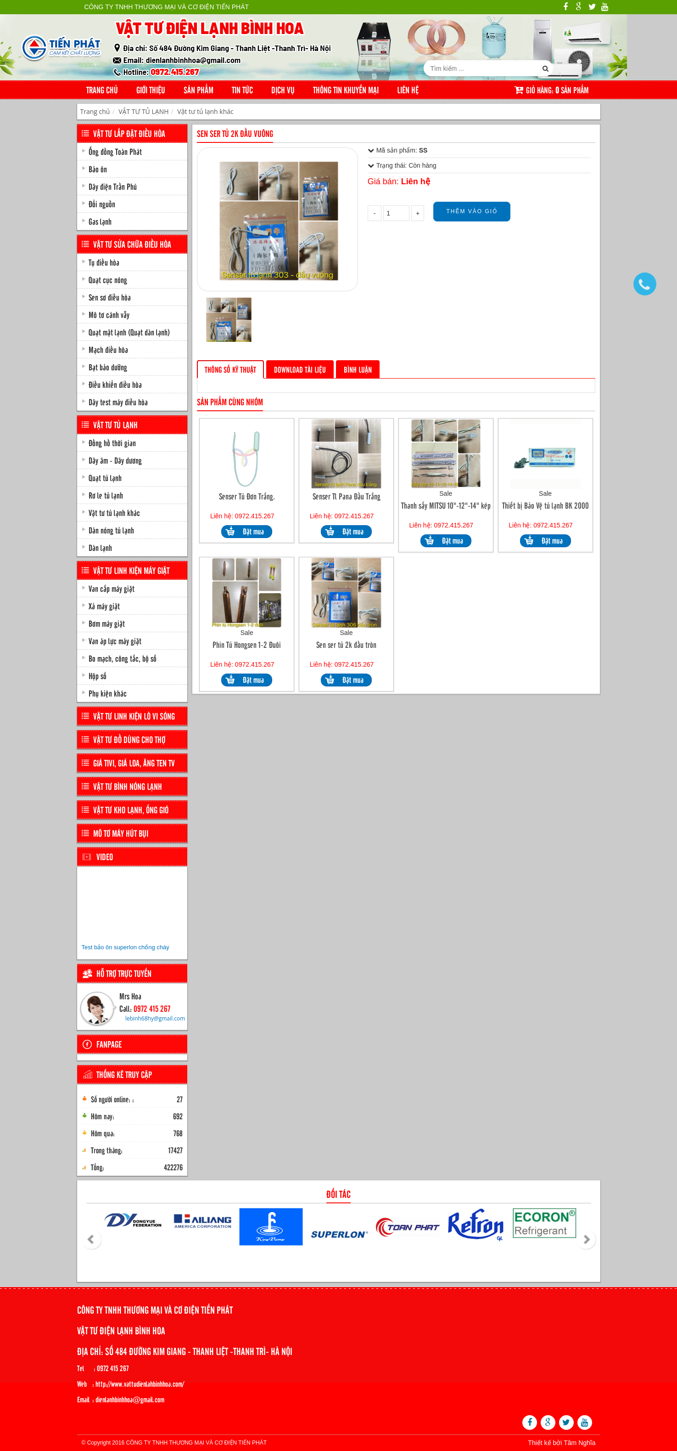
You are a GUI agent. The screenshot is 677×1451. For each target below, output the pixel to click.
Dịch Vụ (283, 90)
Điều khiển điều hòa (115, 384)
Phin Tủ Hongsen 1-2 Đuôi (247, 644)
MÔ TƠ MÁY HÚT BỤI (120, 833)
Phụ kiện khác (108, 692)
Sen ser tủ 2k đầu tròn (346, 644)
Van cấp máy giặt (111, 588)
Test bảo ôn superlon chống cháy (125, 947)
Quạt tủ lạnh (105, 477)
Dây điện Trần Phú (113, 186)
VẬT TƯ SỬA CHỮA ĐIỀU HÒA (132, 244)
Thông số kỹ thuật (230, 369)
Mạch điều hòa (108, 349)
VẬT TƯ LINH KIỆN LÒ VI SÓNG (134, 716)
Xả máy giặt (104, 605)
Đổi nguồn (102, 203)
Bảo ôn (98, 168)
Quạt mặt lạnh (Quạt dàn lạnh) (129, 331)
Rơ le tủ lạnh (106, 494)
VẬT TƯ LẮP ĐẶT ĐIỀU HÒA (129, 133)
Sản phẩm (198, 90)
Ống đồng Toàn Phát (115, 151)
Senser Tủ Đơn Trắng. (247, 496)
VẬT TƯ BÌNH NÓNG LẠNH (127, 786)
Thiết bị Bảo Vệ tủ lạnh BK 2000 (545, 505)
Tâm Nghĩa (579, 1442)
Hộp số (97, 675)
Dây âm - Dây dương (115, 459)
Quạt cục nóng (108, 279)
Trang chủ (102, 90)
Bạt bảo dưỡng (108, 366)
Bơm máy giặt (107, 623)
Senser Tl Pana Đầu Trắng (346, 496)
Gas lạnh (100, 221)
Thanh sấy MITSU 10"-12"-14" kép (446, 505)
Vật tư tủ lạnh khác (205, 111)
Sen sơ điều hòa (110, 296)
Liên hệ (408, 90)
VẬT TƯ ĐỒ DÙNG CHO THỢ (129, 739)
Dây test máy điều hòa (118, 401)
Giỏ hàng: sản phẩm (552, 89)
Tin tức (242, 90)
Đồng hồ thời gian (112, 442)
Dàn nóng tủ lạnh (111, 529)
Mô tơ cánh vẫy (109, 314)
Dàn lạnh (100, 547)
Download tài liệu (300, 369)
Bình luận (358, 369)
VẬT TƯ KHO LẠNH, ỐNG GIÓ (130, 810)
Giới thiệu (150, 90)
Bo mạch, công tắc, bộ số (123, 657)
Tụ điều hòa (104, 261)
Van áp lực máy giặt (115, 640)
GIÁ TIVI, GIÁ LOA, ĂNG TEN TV (134, 763)
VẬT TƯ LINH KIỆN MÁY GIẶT (131, 570)
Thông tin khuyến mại (346, 90)
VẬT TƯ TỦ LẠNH (143, 111)
